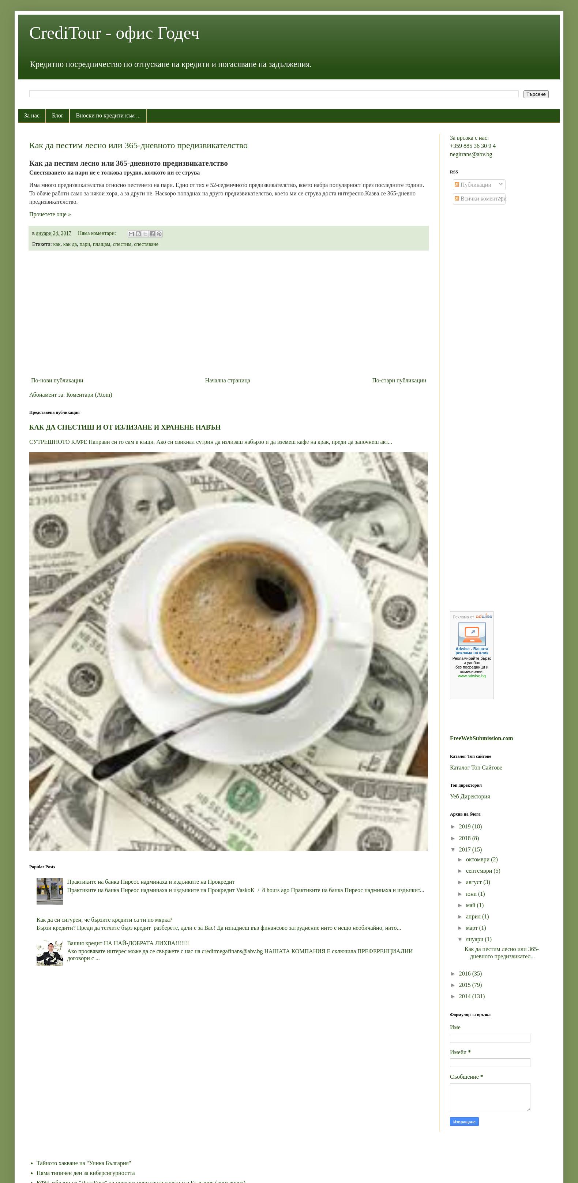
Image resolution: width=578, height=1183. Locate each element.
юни (472, 894)
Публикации (473, 184)
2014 (465, 996)
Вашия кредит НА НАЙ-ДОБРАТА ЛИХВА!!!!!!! (128, 943)
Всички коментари (481, 198)
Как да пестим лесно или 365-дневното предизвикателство (138, 145)
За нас (32, 115)
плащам (101, 244)
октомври (478, 859)
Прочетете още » (50, 214)
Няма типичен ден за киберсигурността (86, 1173)
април (474, 916)
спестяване (146, 244)
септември (479, 871)
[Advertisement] (228, 313)
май (471, 905)
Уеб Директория (470, 796)
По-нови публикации (57, 380)
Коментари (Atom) (89, 395)
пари (84, 244)
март (472, 928)
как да (70, 244)
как (56, 244)
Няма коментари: (97, 233)
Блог (58, 115)
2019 (465, 826)
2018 (465, 838)
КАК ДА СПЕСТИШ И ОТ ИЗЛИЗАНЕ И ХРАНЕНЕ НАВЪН (125, 427)
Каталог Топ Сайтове (476, 767)
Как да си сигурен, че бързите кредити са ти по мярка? (104, 920)
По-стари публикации (399, 380)
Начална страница (227, 380)
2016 (465, 973)
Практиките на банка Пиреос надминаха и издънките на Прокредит (150, 882)
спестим (122, 244)
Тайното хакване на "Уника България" (84, 1163)
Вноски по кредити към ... (108, 115)
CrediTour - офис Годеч (114, 32)
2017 (465, 849)
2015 (465, 985)
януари (475, 939)
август (474, 882)
